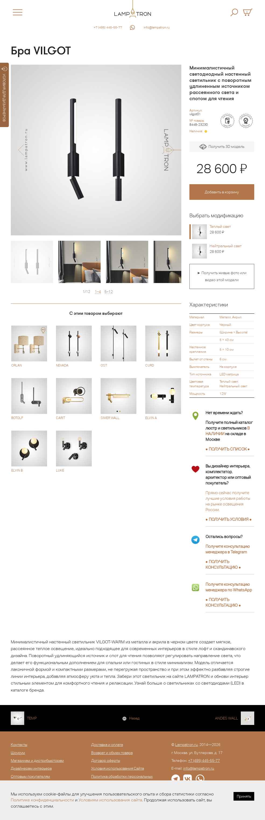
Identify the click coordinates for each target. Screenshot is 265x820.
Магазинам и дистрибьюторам (37, 760)
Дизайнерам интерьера (31, 768)
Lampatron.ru (186, 744)
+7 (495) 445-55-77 (108, 27)
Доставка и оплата (107, 744)
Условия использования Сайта (117, 768)
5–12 (108, 292)
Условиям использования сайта (110, 799)
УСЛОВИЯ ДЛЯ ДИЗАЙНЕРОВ (4, 94)
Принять (244, 796)
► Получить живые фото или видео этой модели (221, 276)
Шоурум (18, 753)
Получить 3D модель (221, 147)
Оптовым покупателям (30, 776)
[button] (20, 150)
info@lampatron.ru (157, 27)
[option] (96, 150)
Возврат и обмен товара (112, 753)
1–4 (98, 292)
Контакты (19, 744)
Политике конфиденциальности (42, 799)
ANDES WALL (226, 718)
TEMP (32, 718)
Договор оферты (105, 760)
